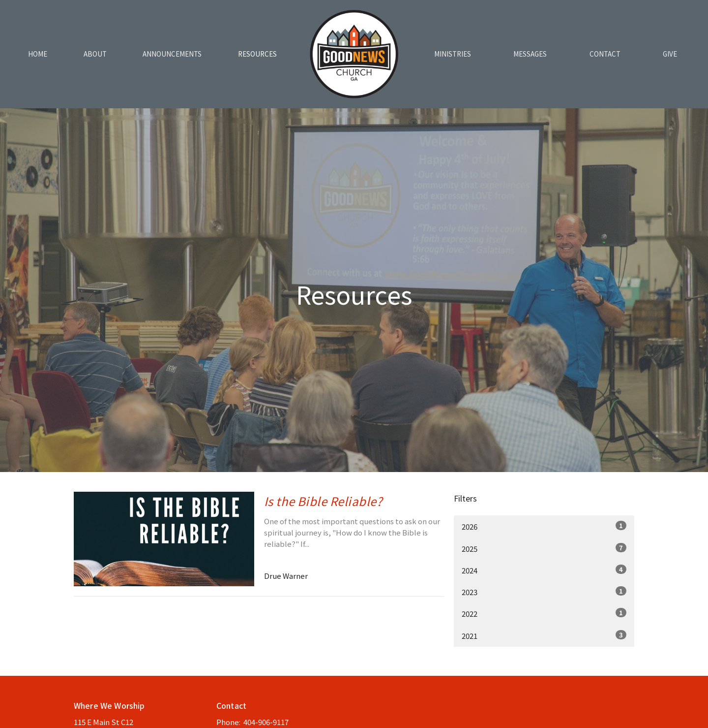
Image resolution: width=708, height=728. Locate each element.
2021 (544, 635)
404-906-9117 (266, 722)
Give (670, 54)
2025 (544, 548)
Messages (530, 54)
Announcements (172, 54)
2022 (544, 613)
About (95, 54)
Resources (257, 54)
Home (37, 54)
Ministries (452, 54)
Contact (605, 54)
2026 (544, 526)
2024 (544, 570)
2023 (544, 591)
